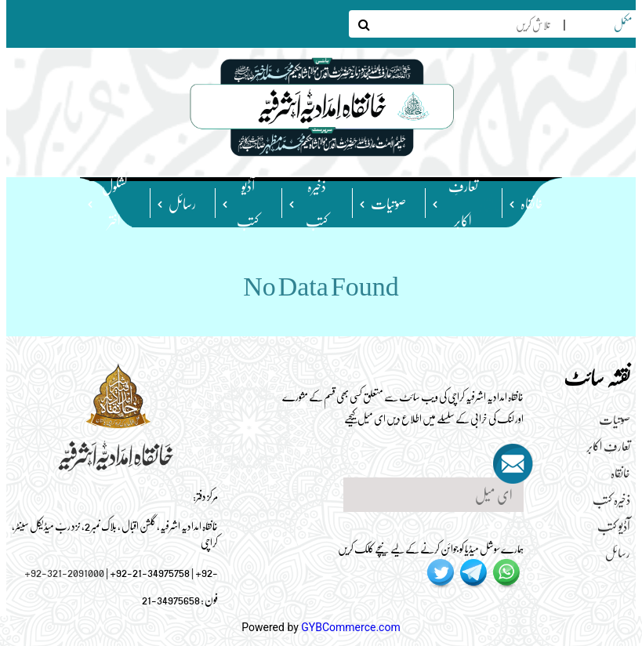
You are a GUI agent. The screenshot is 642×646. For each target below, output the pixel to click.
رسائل (182, 203)
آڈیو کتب (248, 202)
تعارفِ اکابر (463, 202)
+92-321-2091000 (64, 571)
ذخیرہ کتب (317, 202)
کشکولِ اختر (115, 202)
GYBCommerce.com (350, 627)
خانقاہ (531, 203)
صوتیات (388, 203)
